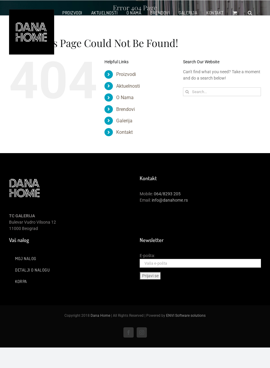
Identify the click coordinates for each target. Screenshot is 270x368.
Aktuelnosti (128, 86)
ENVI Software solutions (186, 315)
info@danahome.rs (170, 200)
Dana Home (100, 315)
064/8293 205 (167, 193)
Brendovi (125, 109)
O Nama (125, 97)
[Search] (187, 91)
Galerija (124, 121)
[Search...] (222, 91)
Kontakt (124, 132)
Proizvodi (126, 74)
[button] (250, 12)
